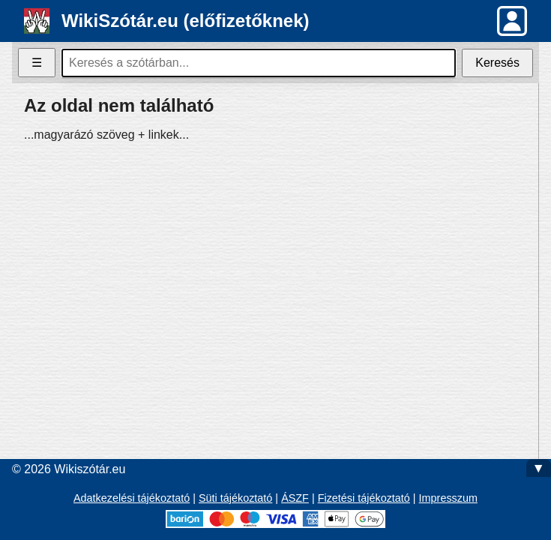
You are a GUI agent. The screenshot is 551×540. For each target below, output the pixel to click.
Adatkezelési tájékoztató (131, 498)
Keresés (497, 62)
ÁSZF (295, 498)
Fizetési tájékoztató (364, 498)
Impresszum (448, 498)
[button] (512, 21)
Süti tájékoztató (235, 498)
